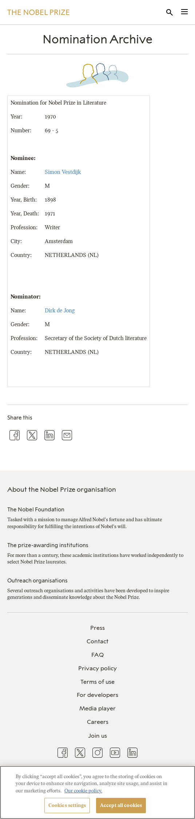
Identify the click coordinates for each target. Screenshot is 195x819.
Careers (97, 721)
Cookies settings (67, 805)
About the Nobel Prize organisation (61, 489)
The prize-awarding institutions (47, 545)
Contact (97, 641)
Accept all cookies (121, 805)
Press (97, 627)
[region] (97, 792)
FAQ (97, 654)
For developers (97, 694)
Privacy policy (97, 668)
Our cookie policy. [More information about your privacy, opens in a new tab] (83, 790)
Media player (97, 708)
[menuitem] (97, 628)
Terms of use (97, 681)
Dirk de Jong (60, 310)
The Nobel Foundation (35, 509)
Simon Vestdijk (63, 172)
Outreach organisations (37, 580)
